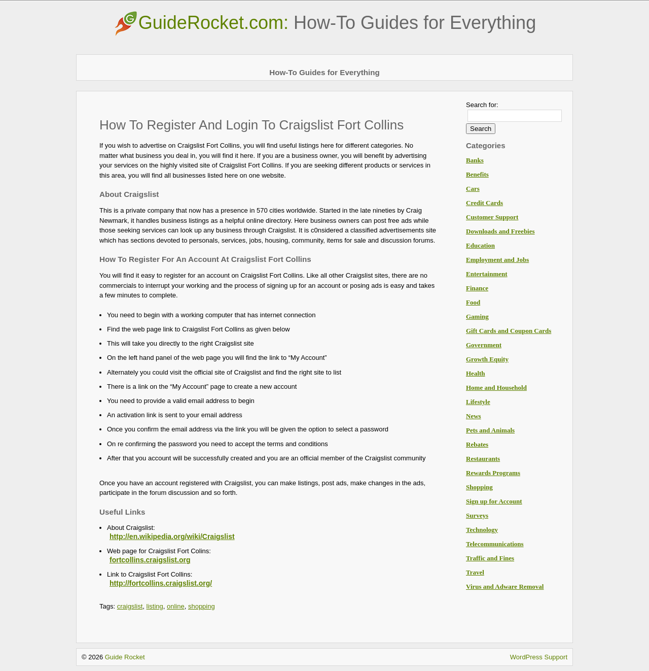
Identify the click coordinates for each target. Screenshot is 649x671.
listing (155, 606)
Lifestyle (478, 402)
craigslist (130, 606)
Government (483, 345)
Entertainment (487, 274)
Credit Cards (484, 203)
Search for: (482, 105)
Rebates (477, 444)
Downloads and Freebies (500, 231)
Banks (475, 160)
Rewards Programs (493, 473)
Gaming (477, 316)
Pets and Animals (490, 430)
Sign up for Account (494, 501)
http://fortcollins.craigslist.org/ (161, 583)
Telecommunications (495, 544)
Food (473, 302)
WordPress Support (538, 657)
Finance (477, 288)
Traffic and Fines (490, 558)
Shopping (479, 487)
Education (480, 245)
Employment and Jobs (497, 259)
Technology (482, 529)
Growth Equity (487, 359)
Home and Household (496, 387)
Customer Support (492, 217)
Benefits (477, 174)
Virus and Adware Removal (505, 586)
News (473, 416)
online (176, 606)
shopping (201, 606)
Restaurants (483, 458)
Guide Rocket (125, 657)
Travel (475, 572)
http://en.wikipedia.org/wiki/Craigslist (172, 536)
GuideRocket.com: (324, 22)
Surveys (477, 515)
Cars (473, 188)
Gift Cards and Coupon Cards (508, 330)
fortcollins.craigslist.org (150, 560)
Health (475, 373)
